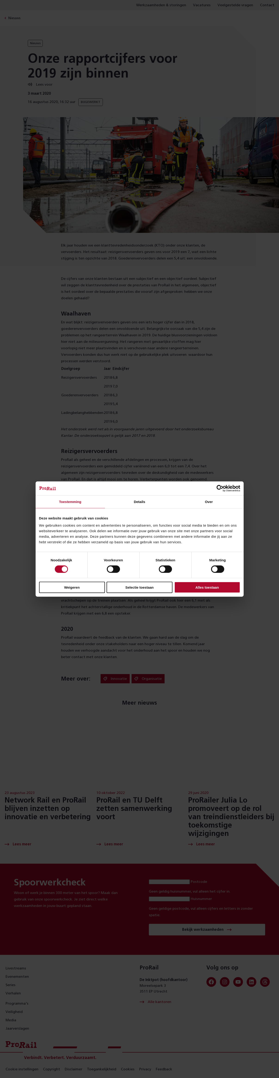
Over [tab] (209, 501)
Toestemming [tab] (70, 501)
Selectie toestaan (139, 587)
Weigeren (72, 587)
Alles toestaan (207, 587)
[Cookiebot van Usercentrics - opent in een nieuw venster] (220, 488)
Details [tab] (139, 501)
